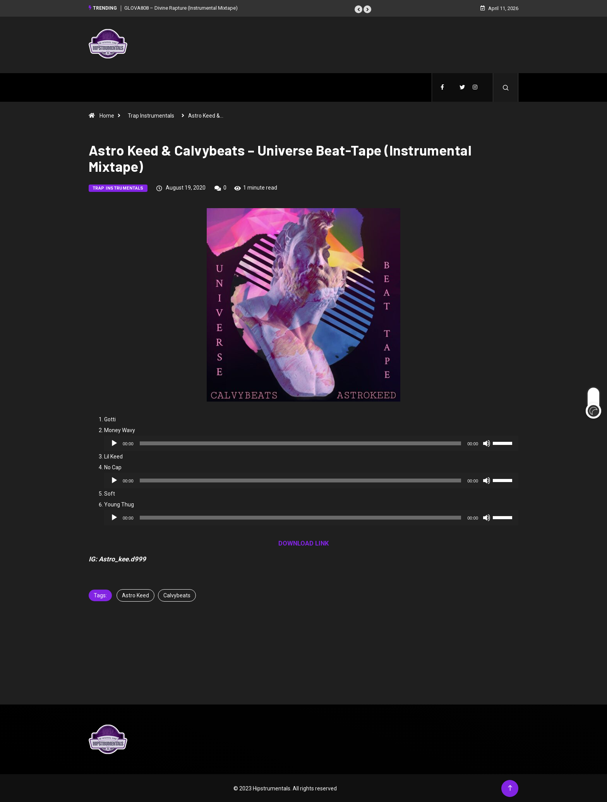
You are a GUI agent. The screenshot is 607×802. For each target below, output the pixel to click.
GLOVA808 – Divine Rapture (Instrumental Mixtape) (181, 7)
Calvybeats (176, 595)
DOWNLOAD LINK (303, 542)
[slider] (300, 443)
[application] (311, 442)
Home (106, 115)
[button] (358, 9)
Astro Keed (135, 595)
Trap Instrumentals (151, 115)
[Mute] (486, 442)
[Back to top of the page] (510, 787)
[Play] (114, 442)
